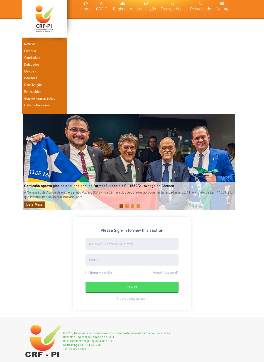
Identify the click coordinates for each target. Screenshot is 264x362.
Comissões (32, 58)
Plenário (30, 51)
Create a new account (132, 298)
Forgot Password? (165, 272)
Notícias (30, 44)
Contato (223, 9)
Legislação (146, 9)
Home (87, 8)
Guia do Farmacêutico (39, 98)
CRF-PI (102, 9)
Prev (28, 162)
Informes (30, 78)
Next (230, 162)
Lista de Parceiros (37, 105)
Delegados (31, 64)
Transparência (173, 9)
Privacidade (200, 9)
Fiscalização (33, 85)
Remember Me (99, 273)
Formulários (32, 91)
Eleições (30, 71)
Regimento (122, 9)
